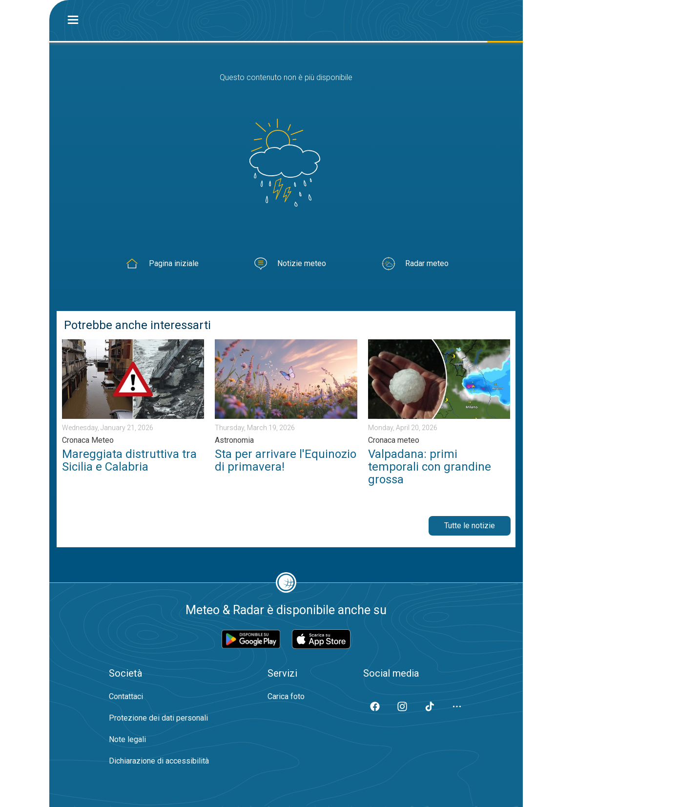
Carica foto (286, 696)
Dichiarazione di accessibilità (159, 761)
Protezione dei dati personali (158, 718)
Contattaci (126, 696)
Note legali (127, 739)
